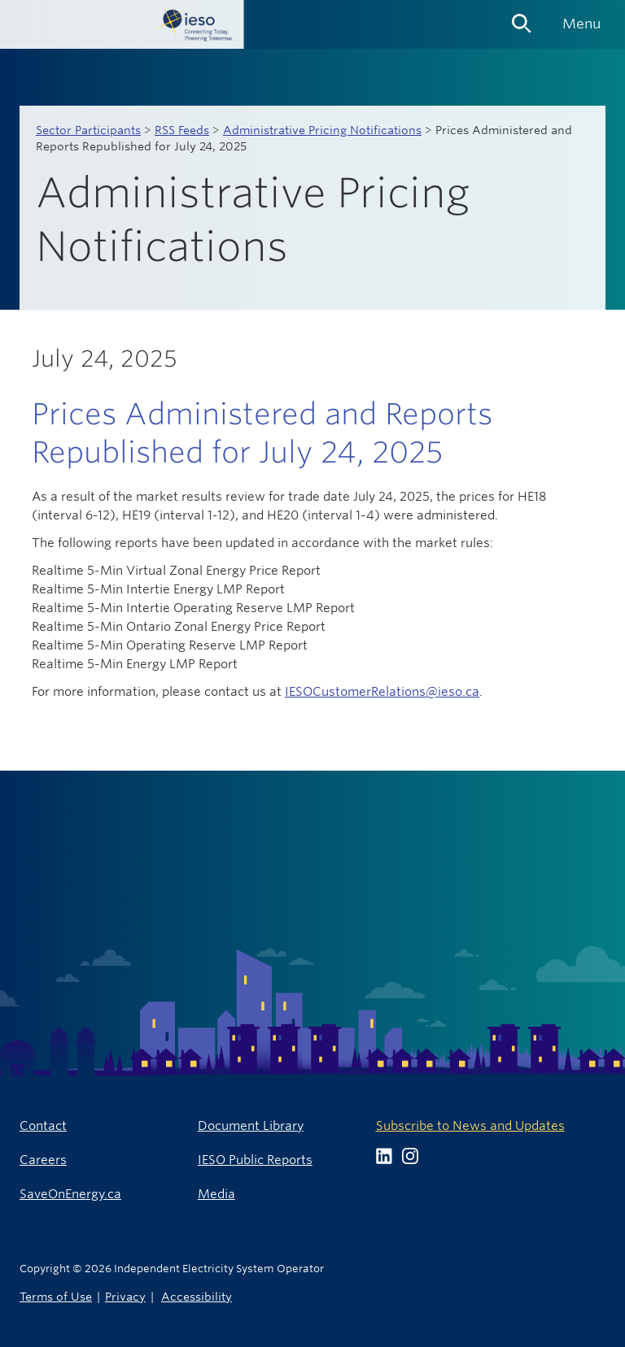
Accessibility (196, 1296)
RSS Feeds (182, 130)
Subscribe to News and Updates (470, 1125)
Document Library (251, 1125)
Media (216, 1193)
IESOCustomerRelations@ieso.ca (382, 691)
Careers (43, 1159)
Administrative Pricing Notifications (322, 130)
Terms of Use (56, 1296)
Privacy (125, 1296)
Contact (43, 1125)
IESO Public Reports (255, 1159)
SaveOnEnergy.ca (70, 1193)
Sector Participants (88, 130)
